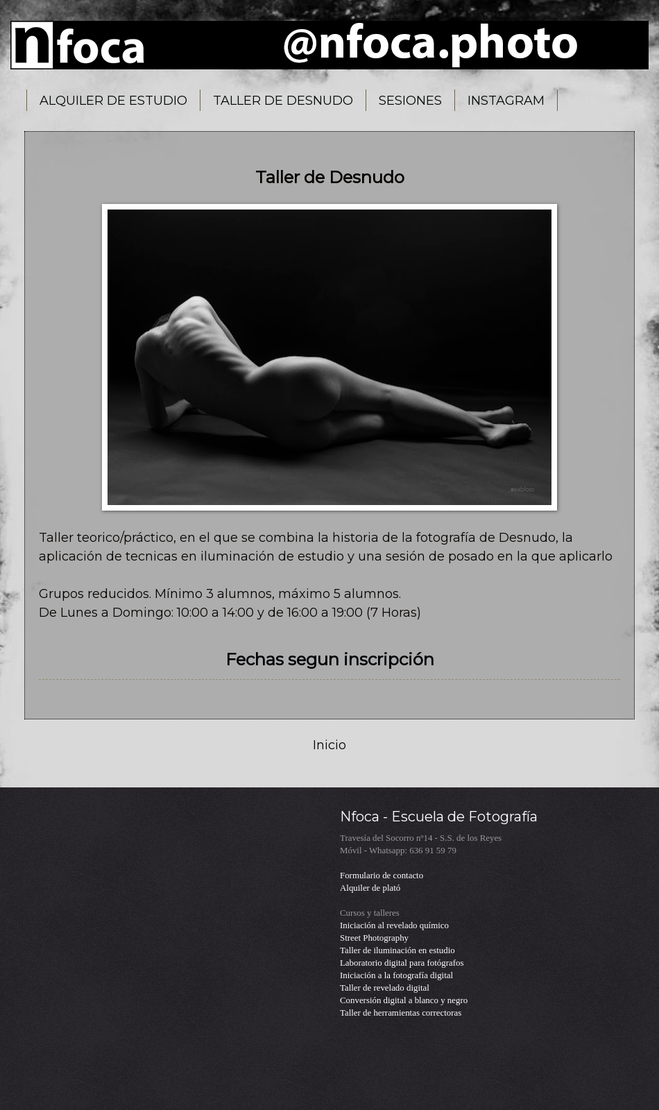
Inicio (329, 745)
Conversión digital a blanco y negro (404, 1000)
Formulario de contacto (381, 875)
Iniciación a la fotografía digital (396, 975)
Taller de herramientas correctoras (400, 1013)
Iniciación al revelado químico (394, 925)
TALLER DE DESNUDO (283, 100)
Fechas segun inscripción (329, 659)
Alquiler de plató (370, 888)
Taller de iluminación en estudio (397, 950)
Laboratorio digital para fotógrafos (401, 963)
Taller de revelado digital (384, 988)
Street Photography (374, 938)
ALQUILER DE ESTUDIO (113, 100)
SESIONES (410, 100)
